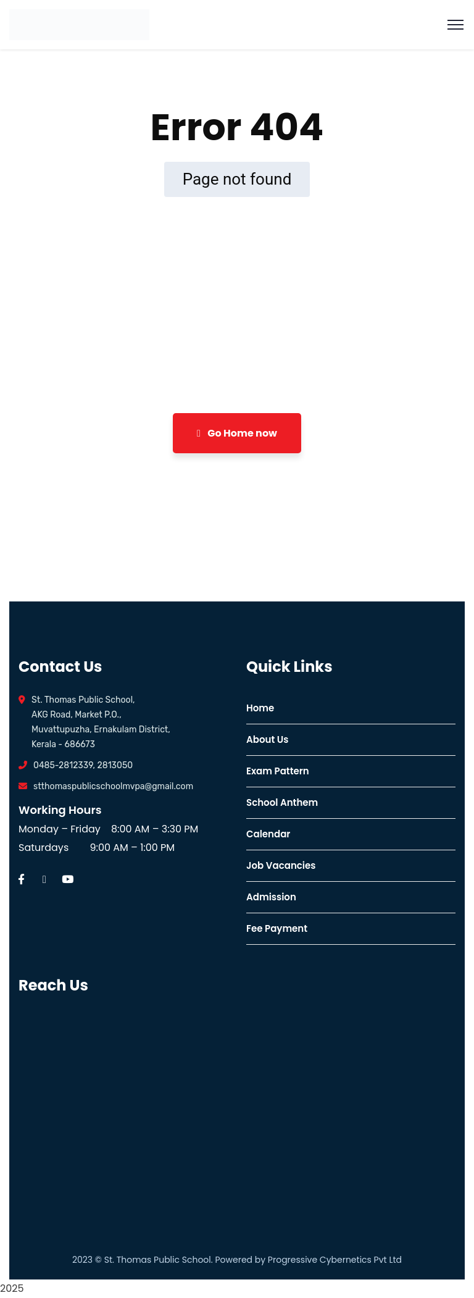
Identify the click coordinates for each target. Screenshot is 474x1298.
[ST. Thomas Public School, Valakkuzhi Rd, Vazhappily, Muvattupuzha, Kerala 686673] (123, 1104)
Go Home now (237, 433)
